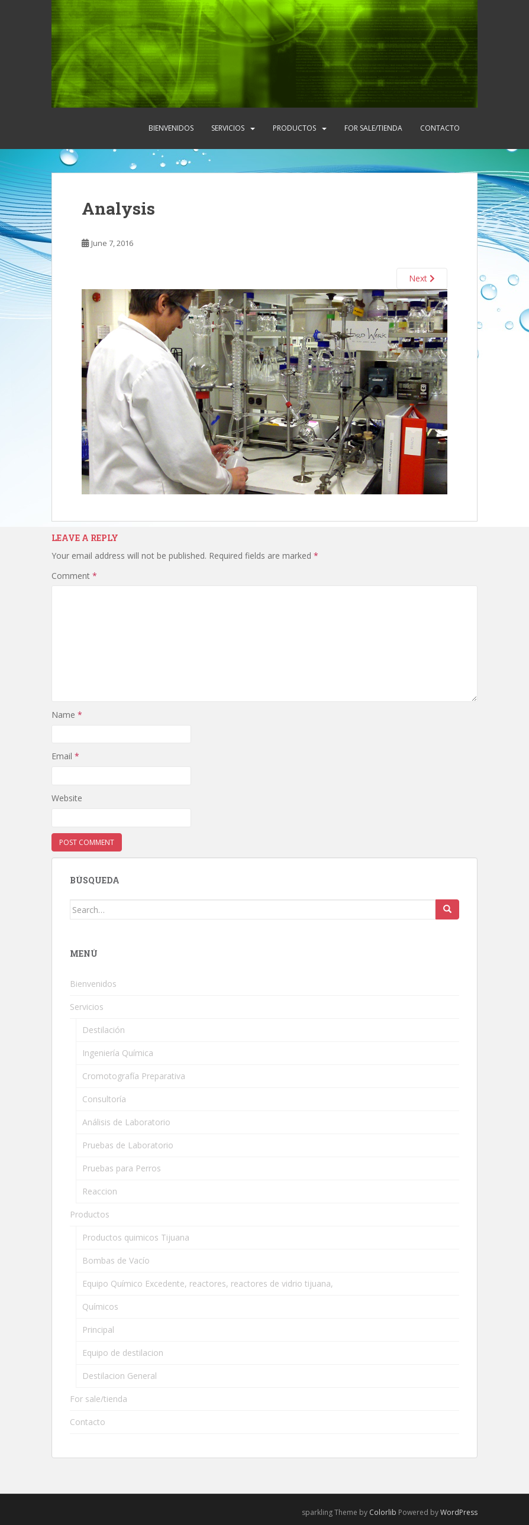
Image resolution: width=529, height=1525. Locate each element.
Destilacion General (119, 1375)
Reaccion (99, 1191)
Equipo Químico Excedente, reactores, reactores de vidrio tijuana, (207, 1283)
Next (422, 278)
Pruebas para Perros (121, 1168)
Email (65, 756)
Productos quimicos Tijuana (135, 1237)
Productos (294, 128)
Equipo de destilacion (122, 1352)
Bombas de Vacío (116, 1260)
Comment (74, 575)
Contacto (440, 128)
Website (66, 798)
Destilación (103, 1029)
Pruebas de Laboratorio (127, 1145)
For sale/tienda (373, 128)
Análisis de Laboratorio (126, 1122)
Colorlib (382, 1512)
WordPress (459, 1512)
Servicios (227, 128)
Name (66, 714)
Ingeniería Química (117, 1052)
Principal (98, 1329)
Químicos (100, 1306)
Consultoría (104, 1099)
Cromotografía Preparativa (133, 1076)
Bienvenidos (171, 128)
